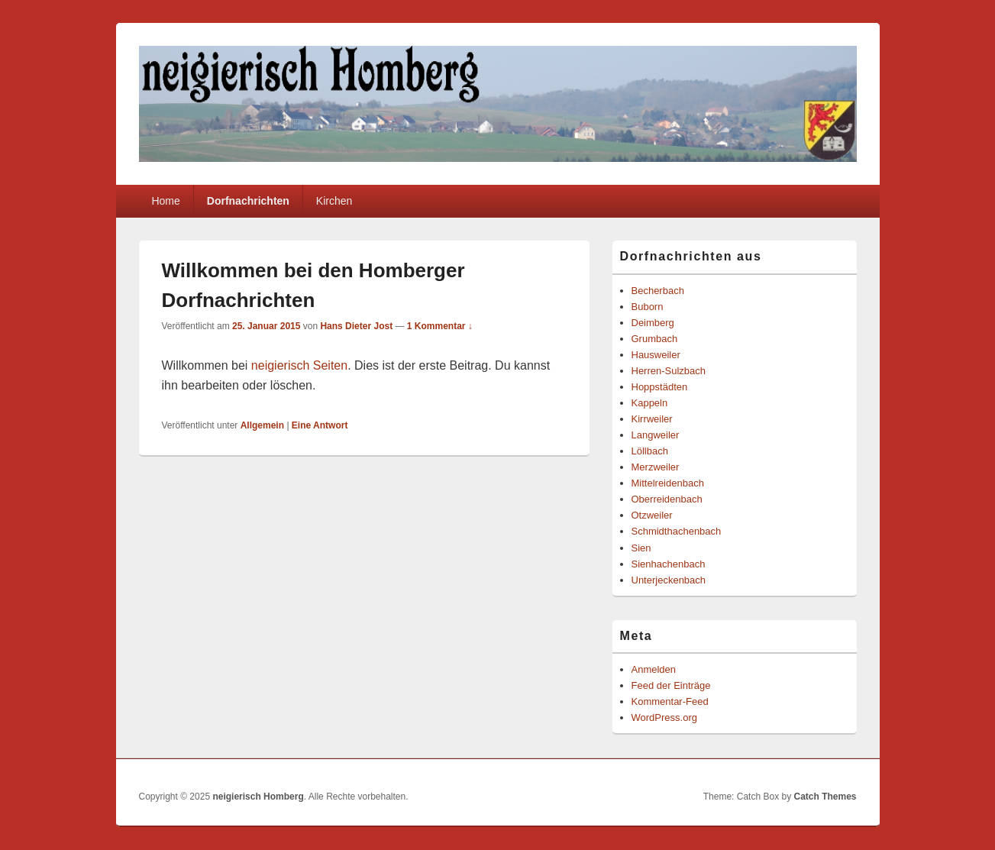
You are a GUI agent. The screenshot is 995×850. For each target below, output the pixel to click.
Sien (641, 548)
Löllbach (650, 451)
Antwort (320, 425)
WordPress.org (664, 717)
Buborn (648, 306)
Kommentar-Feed (670, 701)
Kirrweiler (652, 419)
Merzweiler (656, 467)
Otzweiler (652, 515)
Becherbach (658, 290)
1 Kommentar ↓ (440, 326)
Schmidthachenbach (677, 531)
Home (165, 201)
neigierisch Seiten (299, 365)
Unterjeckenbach (669, 580)
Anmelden (654, 669)
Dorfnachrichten (248, 201)
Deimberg (653, 322)
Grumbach (655, 338)
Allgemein (262, 425)
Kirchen (334, 201)
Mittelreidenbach (668, 483)
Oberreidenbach (667, 499)
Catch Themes (824, 796)
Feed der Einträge (671, 685)
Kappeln (650, 403)
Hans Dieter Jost (356, 326)
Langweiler (656, 435)
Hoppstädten (660, 387)
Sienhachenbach (669, 564)
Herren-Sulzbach (669, 371)
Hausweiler (656, 354)
